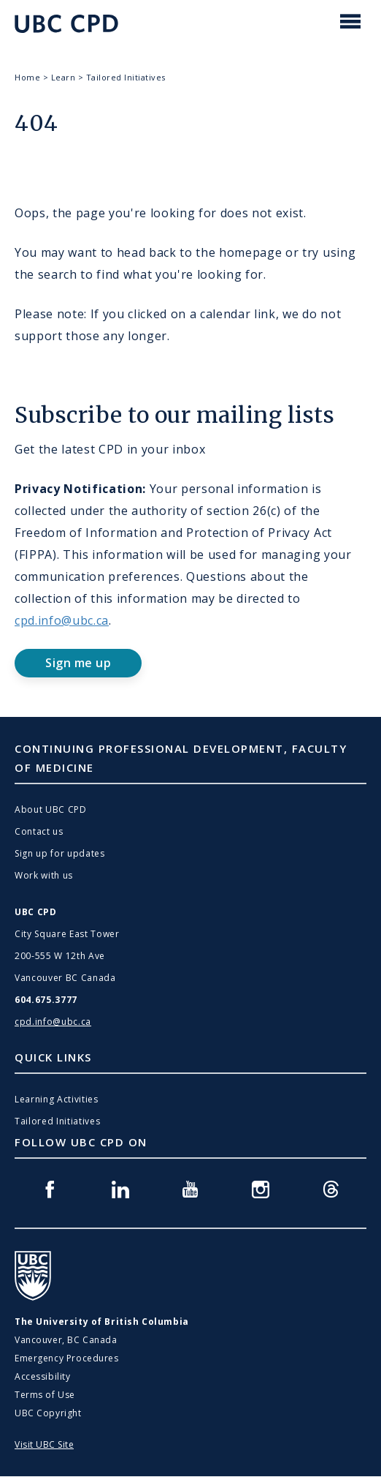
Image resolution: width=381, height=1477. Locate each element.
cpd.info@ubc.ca (62, 620)
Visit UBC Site (44, 1444)
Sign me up (78, 663)
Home (27, 77)
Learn (63, 77)
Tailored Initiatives (126, 77)
